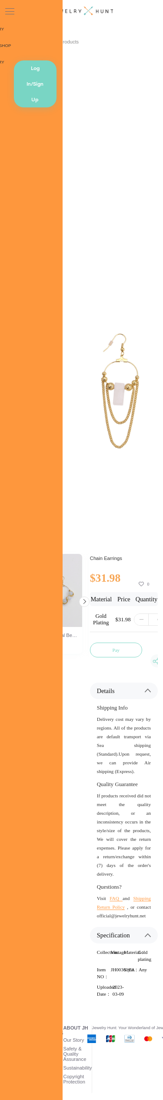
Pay (116, 650)
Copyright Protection (74, 1079)
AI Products (66, 41)
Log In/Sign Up (35, 84)
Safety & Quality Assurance (74, 1054)
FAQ (116, 898)
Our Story (73, 1040)
